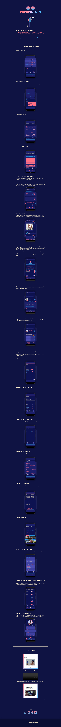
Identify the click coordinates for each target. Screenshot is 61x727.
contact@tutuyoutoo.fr (33, 722)
